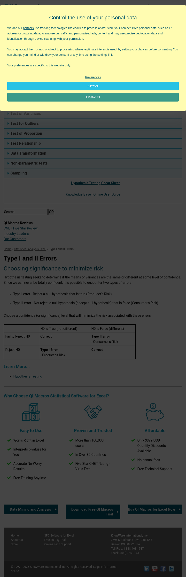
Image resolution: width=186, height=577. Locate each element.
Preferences (93, 77)
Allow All (93, 86)
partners (28, 28)
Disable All (93, 97)
